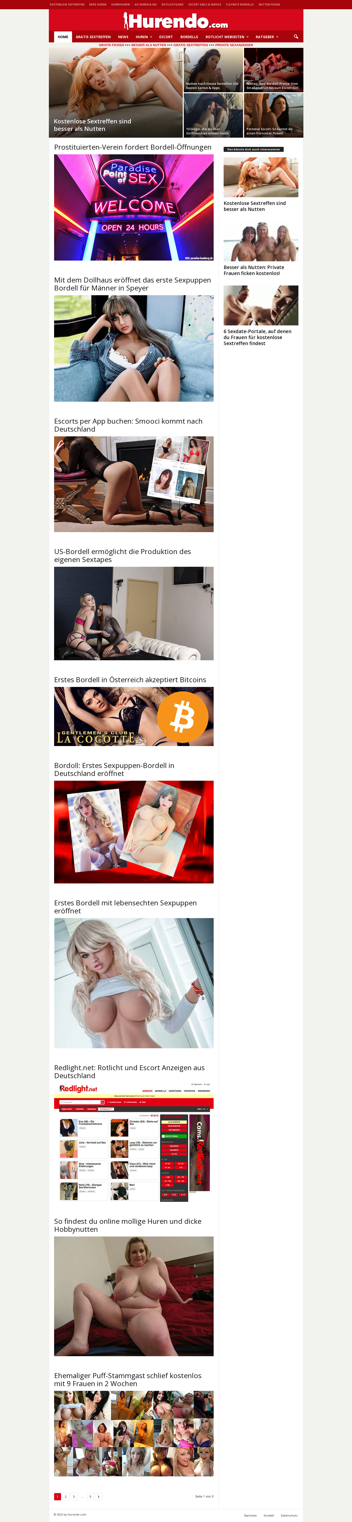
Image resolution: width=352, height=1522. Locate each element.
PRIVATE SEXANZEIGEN (234, 45)
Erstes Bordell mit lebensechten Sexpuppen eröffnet (125, 906)
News (123, 36)
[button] (295, 36)
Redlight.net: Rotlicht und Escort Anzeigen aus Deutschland (129, 1071)
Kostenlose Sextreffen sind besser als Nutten (255, 206)
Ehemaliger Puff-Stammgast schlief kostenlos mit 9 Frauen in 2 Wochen (127, 1379)
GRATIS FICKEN (111, 45)
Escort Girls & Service (204, 4)
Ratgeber (267, 36)
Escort (166, 36)
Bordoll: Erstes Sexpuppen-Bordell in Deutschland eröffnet (114, 769)
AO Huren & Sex (146, 4)
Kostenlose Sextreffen (67, 4)
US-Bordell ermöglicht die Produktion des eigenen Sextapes (122, 555)
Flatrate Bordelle (240, 4)
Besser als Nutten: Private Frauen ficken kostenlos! (254, 270)
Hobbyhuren (120, 4)
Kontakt (269, 1515)
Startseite (250, 1515)
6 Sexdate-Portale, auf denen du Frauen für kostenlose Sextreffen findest (257, 337)
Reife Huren (97, 4)
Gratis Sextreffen (93, 36)
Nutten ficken (269, 4)
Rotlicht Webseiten (227, 36)
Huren (144, 36)
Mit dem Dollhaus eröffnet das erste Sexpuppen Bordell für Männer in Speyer (132, 283)
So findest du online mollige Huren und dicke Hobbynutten (127, 1225)
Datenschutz (289, 1515)
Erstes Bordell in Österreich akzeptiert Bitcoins (130, 679)
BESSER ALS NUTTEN (148, 45)
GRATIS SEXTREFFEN (190, 45)
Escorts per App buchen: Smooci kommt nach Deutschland (128, 425)
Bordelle (189, 36)
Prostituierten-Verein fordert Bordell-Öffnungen (133, 147)
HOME (63, 36)
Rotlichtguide (172, 4)
